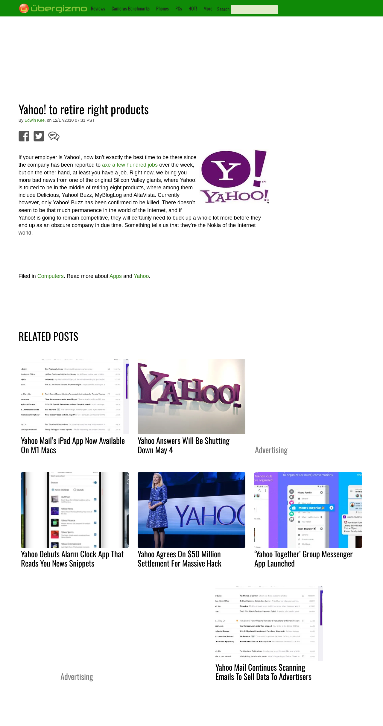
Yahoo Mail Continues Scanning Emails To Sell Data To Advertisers (263, 671)
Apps (116, 276)
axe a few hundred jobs (130, 165)
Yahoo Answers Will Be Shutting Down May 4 (184, 445)
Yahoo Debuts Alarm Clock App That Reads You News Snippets (72, 558)
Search (223, 9)
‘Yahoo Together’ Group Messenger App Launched (303, 558)
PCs (178, 8)
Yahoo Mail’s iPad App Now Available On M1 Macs (73, 445)
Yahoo (141, 276)
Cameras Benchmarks (131, 8)
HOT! (193, 8)
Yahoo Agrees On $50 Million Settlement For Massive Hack (179, 558)
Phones (162, 8)
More (207, 8)
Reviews (98, 8)
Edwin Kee (35, 120)
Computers (50, 276)
